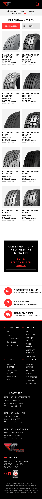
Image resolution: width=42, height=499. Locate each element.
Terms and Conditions (31, 382)
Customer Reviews (30, 365)
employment (31, 377)
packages (11, 342)
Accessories (13, 339)
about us (30, 370)
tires (9, 335)
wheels (10, 332)
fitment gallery (29, 339)
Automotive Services (31, 351)
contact (30, 374)
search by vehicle (11, 26)
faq (9, 380)
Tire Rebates (31, 356)
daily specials (28, 13)
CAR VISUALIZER (31, 333)
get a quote (12, 345)
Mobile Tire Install (12, 365)
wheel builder (29, 345)
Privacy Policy (23, 490)
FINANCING (11, 376)
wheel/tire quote (12, 371)
